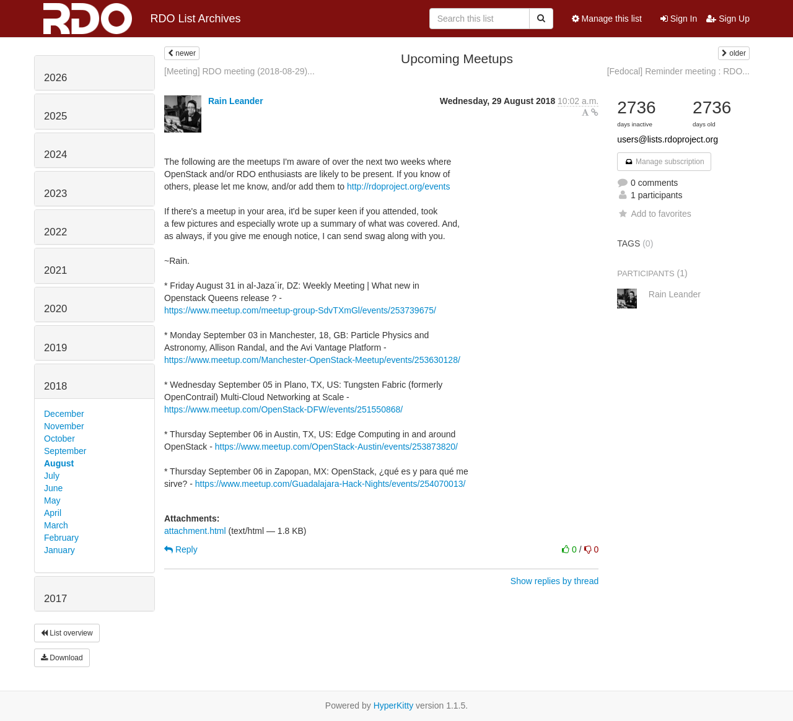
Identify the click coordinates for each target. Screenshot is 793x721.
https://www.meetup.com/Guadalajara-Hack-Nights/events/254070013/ (330, 484)
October (59, 439)
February (61, 538)
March (56, 525)
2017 (55, 599)
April (52, 513)
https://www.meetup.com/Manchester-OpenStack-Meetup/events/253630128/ (312, 360)
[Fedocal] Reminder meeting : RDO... (678, 71)
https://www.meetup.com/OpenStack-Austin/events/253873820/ (336, 447)
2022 (55, 232)
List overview (67, 633)
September (65, 451)
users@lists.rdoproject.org (667, 139)
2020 (55, 309)
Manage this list (607, 19)
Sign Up (728, 19)
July (51, 476)
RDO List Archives (142, 18)
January (59, 550)
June (53, 488)
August (59, 463)
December (64, 414)
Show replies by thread (554, 581)
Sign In (678, 19)
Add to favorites (654, 214)
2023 (55, 193)
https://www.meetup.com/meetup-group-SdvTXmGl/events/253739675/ (300, 310)
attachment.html (195, 531)
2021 (55, 270)
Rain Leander (235, 101)
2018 (55, 386)
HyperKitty (394, 705)
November (64, 426)
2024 (55, 154)
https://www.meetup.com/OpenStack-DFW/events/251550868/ (283, 409)
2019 (55, 348)
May (52, 500)
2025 (55, 116)
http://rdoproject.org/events (398, 186)
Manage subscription (664, 161)
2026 (55, 78)
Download (62, 657)
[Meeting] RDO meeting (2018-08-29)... (239, 71)
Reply (181, 549)
